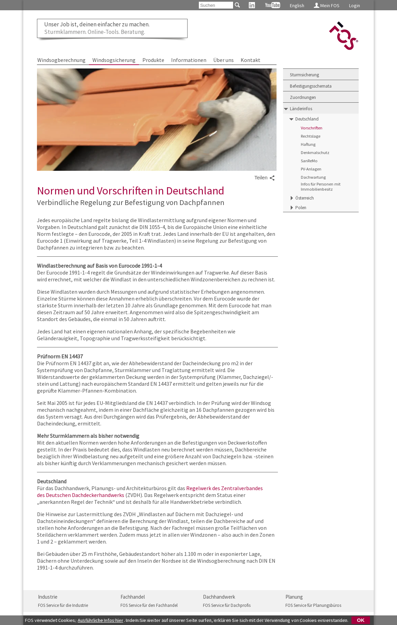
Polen (300, 208)
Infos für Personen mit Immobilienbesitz (321, 186)
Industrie (47, 597)
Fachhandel (132, 597)
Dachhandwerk (219, 597)
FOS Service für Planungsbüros (313, 605)
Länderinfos (301, 109)
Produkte (153, 59)
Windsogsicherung (114, 59)
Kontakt (250, 59)
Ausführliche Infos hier (100, 620)
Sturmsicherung (304, 75)
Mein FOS (327, 5)
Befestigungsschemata (311, 86)
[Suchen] (216, 5)
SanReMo (309, 160)
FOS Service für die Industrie (63, 605)
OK (360, 620)
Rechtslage (310, 136)
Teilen (264, 178)
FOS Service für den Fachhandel (149, 605)
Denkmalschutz (315, 152)
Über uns (223, 59)
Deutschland (307, 119)
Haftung (308, 144)
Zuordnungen (303, 97)
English (297, 5)
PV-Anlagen (311, 168)
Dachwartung (313, 177)
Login (354, 5)
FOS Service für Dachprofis (227, 605)
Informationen (188, 59)
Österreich (304, 198)
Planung (294, 597)
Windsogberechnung (61, 59)
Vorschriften (311, 127)
